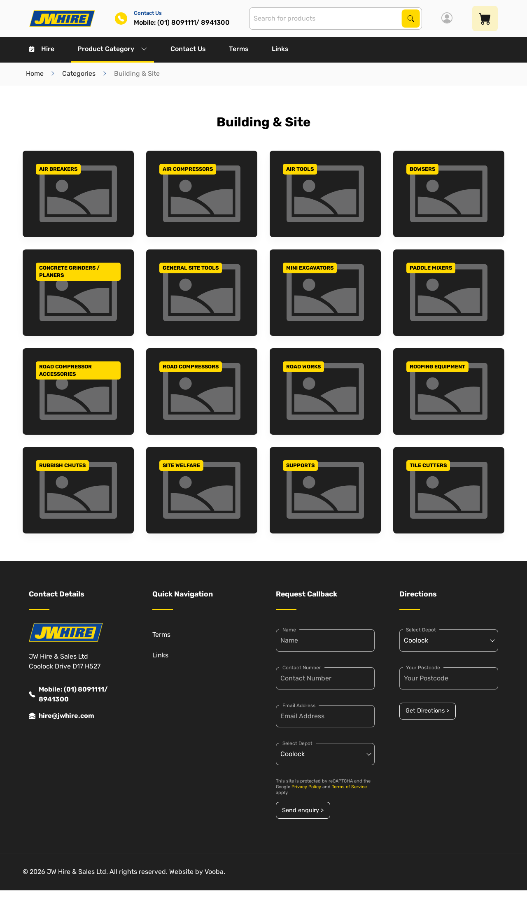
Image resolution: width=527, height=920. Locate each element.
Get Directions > (427, 710)
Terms (239, 49)
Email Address (298, 705)
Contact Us (188, 49)
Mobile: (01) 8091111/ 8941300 (68, 694)
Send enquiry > (303, 810)
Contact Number (301, 668)
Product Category (112, 49)
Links (280, 49)
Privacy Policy (306, 787)
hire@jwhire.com (61, 716)
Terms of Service (349, 787)
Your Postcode (423, 668)
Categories (79, 73)
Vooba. (215, 872)
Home (35, 73)
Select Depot (297, 743)
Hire (41, 49)
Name (289, 630)
